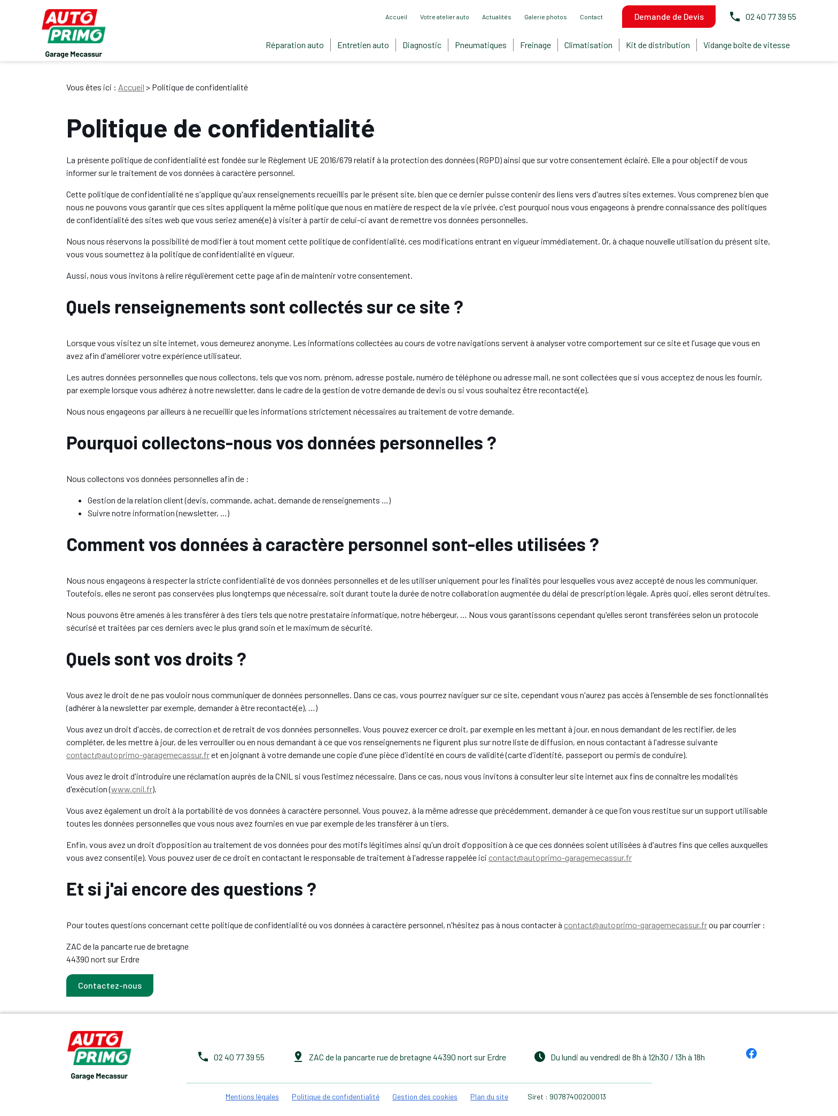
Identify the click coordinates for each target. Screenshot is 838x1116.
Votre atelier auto (444, 16)
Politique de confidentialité (335, 1093)
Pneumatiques (481, 45)
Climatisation (588, 45)
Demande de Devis (669, 16)
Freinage (535, 45)
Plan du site (489, 1093)
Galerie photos (545, 16)
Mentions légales (252, 1093)
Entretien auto (363, 45)
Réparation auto (295, 45)
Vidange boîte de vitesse (746, 45)
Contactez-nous (110, 982)
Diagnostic (421, 45)
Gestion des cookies (424, 1093)
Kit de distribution (658, 45)
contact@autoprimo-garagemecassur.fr (138, 752)
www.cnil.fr (131, 786)
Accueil (396, 16)
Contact (591, 16)
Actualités (496, 16)
